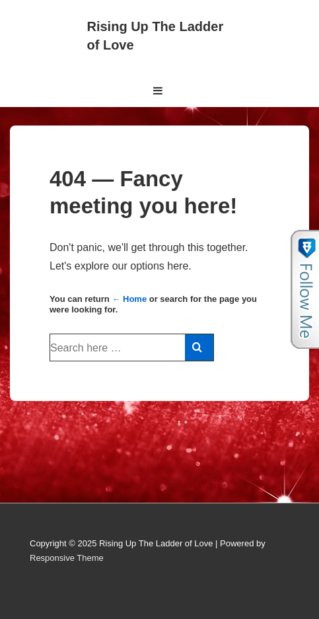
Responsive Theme (67, 558)
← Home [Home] (129, 299)
